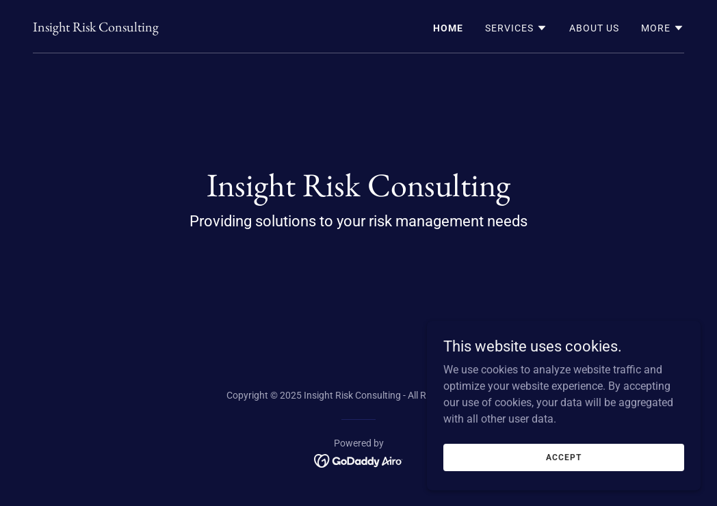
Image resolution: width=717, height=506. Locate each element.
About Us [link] (594, 28)
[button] (516, 28)
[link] (96, 27)
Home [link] (448, 28)
